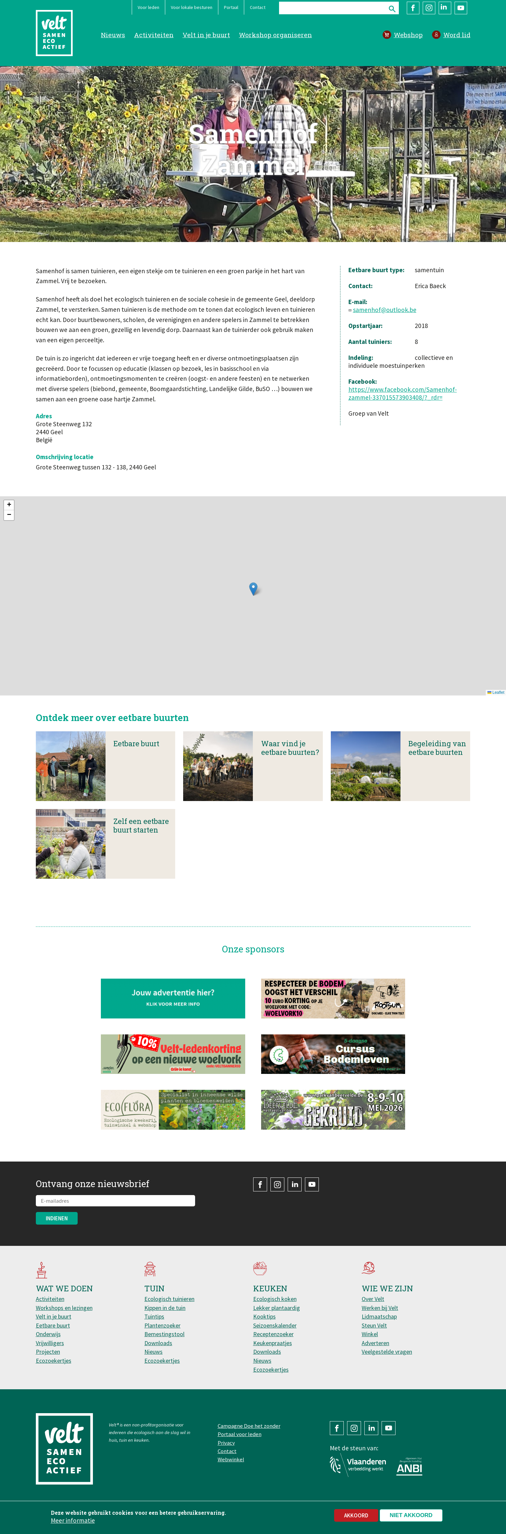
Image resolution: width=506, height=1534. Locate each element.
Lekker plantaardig (276, 1308)
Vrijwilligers (50, 1343)
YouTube (461, 8)
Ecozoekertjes (53, 1360)
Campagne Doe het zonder (249, 1425)
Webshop (408, 35)
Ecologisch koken (275, 1299)
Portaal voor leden (239, 1434)
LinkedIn (445, 8)
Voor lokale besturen (191, 7)
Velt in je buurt (206, 35)
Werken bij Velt (380, 1308)
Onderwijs (48, 1334)
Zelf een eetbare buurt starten (141, 836)
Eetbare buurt (136, 754)
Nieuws (113, 35)
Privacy (226, 1442)
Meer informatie (73, 1520)
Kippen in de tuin (164, 1308)
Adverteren (375, 1343)
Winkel (370, 1334)
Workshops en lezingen (64, 1308)
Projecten (48, 1351)
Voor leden (148, 7)
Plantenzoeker (162, 1325)
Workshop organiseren (275, 35)
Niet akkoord (411, 1515)
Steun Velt (374, 1325)
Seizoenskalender (275, 1325)
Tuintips (154, 1316)
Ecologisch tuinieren (169, 1299)
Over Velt (373, 1299)
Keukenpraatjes (272, 1343)
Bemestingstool (164, 1334)
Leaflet (495, 692)
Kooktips (264, 1316)
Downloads (158, 1343)
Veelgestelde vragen (387, 1351)
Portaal (231, 7)
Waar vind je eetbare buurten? (290, 758)
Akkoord (356, 1515)
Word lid (456, 35)
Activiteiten (154, 35)
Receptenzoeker (273, 1334)
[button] (253, 589)
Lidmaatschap (379, 1316)
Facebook (413, 8)
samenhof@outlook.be (384, 310)
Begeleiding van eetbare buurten (437, 758)
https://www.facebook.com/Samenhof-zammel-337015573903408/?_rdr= (402, 393)
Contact (257, 7)
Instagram (429, 8)
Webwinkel (231, 1459)
